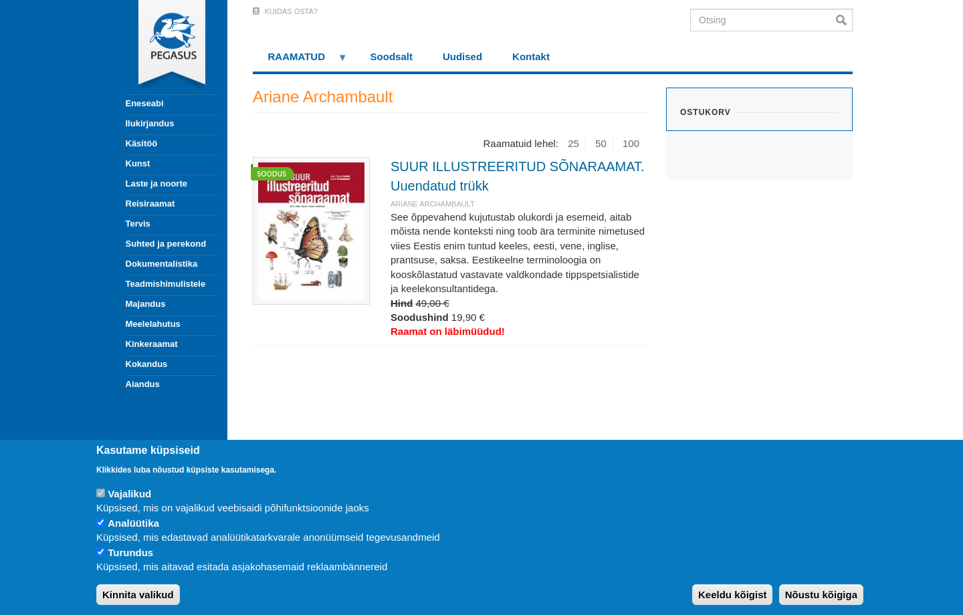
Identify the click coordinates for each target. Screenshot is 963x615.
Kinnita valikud (138, 594)
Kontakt (531, 56)
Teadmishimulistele (166, 284)
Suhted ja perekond (166, 244)
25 (573, 143)
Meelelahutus (153, 324)
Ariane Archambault (433, 204)
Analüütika (133, 523)
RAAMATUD (300, 61)
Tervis (138, 224)
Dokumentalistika (162, 264)
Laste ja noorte (156, 183)
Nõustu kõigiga (821, 594)
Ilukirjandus (150, 123)
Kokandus (147, 364)
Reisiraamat (150, 204)
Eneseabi (145, 103)
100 (631, 143)
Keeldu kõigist (732, 594)
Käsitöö (142, 143)
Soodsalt (391, 56)
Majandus (146, 304)
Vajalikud (129, 493)
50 (601, 143)
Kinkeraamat (152, 344)
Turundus (130, 552)
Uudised (462, 56)
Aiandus (143, 384)
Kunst (138, 163)
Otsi (844, 20)
